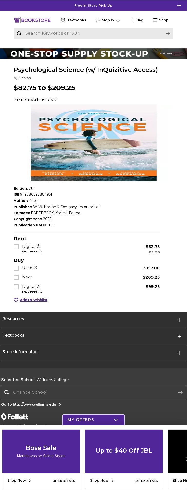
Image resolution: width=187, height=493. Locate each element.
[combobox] (93, 392)
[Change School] (93, 392)
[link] (136, 20)
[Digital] (38, 246)
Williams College (35, 379)
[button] (162, 20)
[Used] (35, 268)
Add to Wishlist (33, 300)
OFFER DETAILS (64, 481)
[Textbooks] (73, 20)
